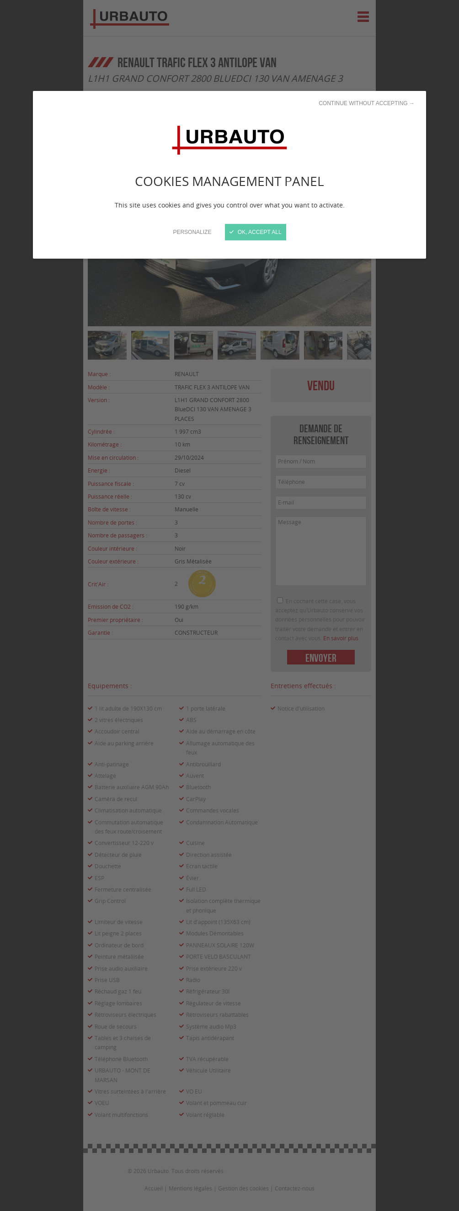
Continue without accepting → (367, 103)
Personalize (192, 232)
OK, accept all (255, 232)
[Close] (229, 605)
